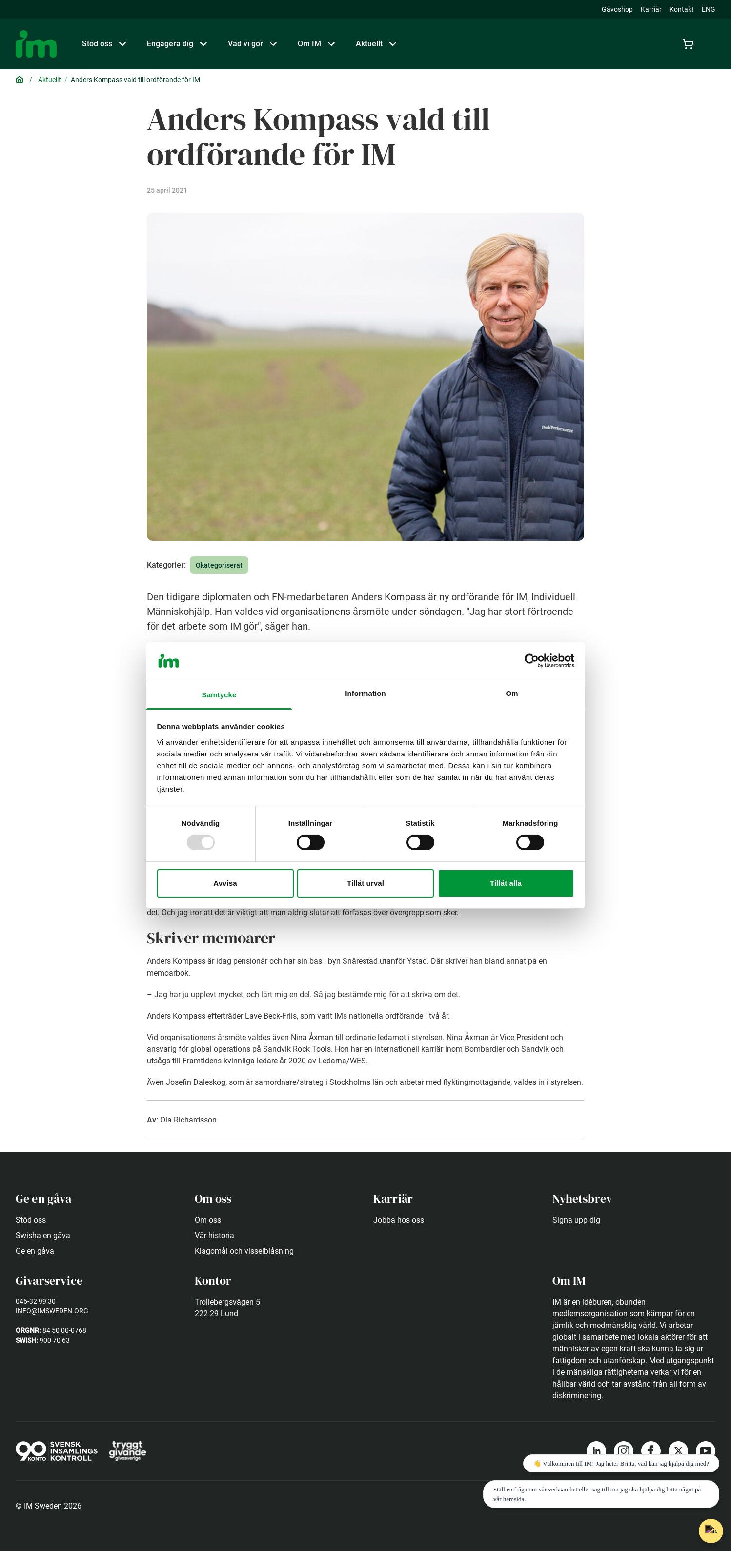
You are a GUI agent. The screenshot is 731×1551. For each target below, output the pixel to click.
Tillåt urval (365, 883)
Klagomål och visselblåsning (244, 1251)
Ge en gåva (35, 1251)
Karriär (651, 9)
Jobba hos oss (398, 1219)
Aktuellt (49, 79)
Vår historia (214, 1235)
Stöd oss (31, 1219)
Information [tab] (365, 693)
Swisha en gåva (43, 1235)
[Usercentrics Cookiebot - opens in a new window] (531, 660)
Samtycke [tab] (219, 695)
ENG (708, 9)
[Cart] (690, 44)
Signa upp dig (576, 1219)
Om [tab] (512, 693)
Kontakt (682, 9)
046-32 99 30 (36, 1301)
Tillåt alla (506, 883)
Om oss (208, 1219)
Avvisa (225, 883)
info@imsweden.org (52, 1311)
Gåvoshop (617, 9)
